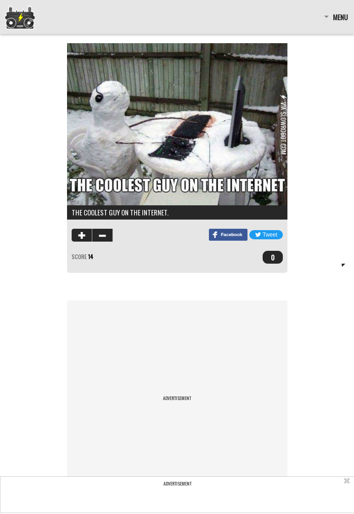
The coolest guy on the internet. (120, 212)
